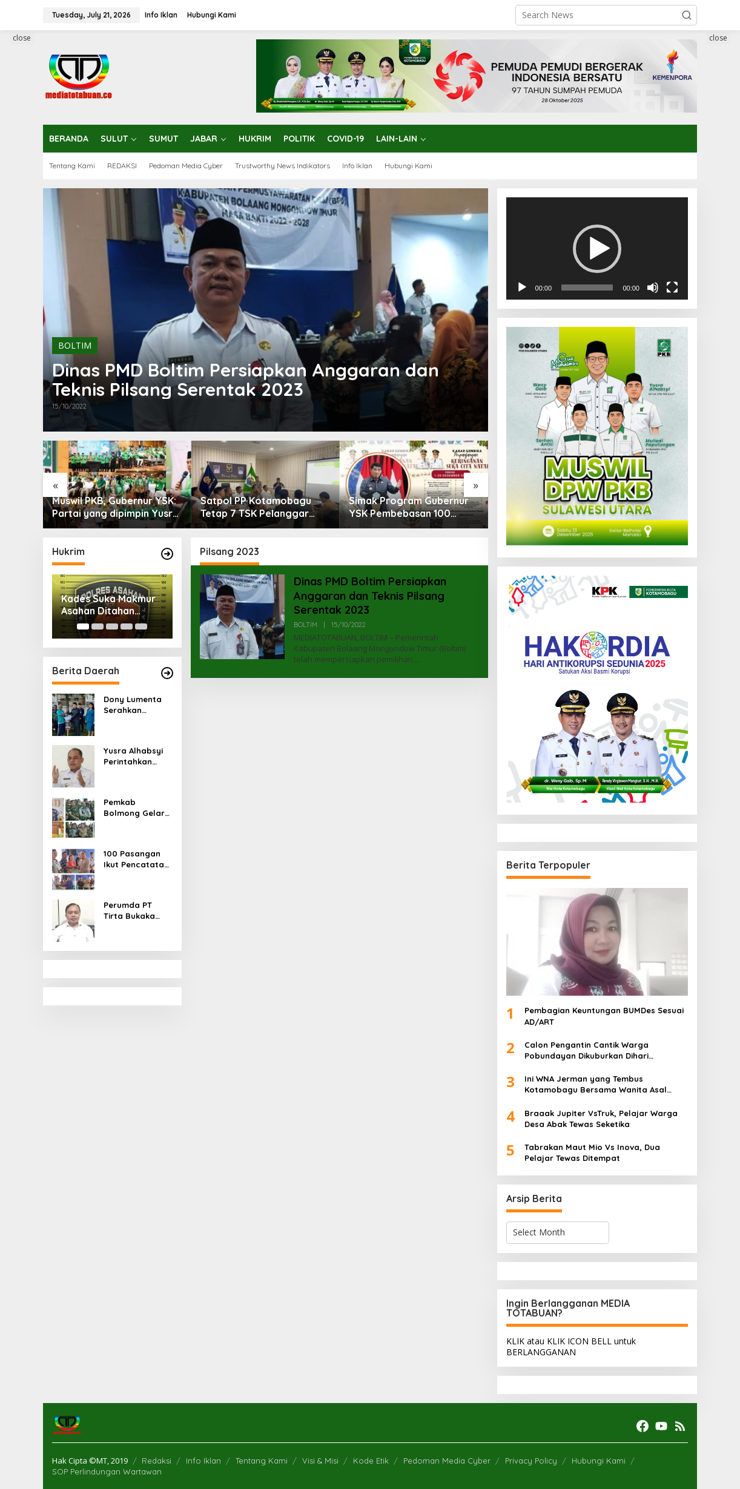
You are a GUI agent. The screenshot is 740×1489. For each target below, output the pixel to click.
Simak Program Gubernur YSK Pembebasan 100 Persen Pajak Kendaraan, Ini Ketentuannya (409, 507)
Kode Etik (371, 1460)
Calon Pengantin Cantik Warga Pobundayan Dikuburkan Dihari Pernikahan (586, 1050)
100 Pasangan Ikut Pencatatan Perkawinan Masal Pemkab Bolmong (136, 859)
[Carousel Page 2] (97, 626)
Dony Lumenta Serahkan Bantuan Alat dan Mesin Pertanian (133, 704)
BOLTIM (74, 345)
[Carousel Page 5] (141, 626)
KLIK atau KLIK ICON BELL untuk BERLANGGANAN (571, 1346)
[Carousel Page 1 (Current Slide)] (83, 626)
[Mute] (653, 287)
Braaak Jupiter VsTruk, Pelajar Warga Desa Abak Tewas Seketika (601, 1118)
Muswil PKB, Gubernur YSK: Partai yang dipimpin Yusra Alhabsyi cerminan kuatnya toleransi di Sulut (115, 507)
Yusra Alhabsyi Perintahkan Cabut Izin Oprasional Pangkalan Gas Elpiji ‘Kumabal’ (134, 756)
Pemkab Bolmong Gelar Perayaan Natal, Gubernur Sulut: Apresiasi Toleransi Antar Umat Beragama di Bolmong (137, 807)
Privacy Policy (531, 1460)
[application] (597, 248)
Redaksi (156, 1460)
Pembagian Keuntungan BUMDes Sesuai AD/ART (604, 1015)
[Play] (522, 287)
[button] (686, 15)
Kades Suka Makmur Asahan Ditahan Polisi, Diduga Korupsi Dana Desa (112, 605)
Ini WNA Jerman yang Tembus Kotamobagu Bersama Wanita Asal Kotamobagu (595, 1084)
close (22, 38)
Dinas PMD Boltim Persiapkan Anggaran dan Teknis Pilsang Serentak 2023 (245, 379)
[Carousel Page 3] (112, 626)
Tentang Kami (262, 1460)
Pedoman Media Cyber (447, 1460)
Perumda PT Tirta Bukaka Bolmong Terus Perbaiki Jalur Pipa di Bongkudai (134, 910)
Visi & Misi (320, 1460)
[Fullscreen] (672, 287)
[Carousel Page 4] (127, 626)
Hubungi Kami (599, 1460)
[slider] (587, 287)
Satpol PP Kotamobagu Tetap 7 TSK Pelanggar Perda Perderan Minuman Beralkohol (259, 507)
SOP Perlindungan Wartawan (107, 1471)
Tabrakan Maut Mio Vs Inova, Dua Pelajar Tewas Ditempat (592, 1152)
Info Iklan (203, 1460)
